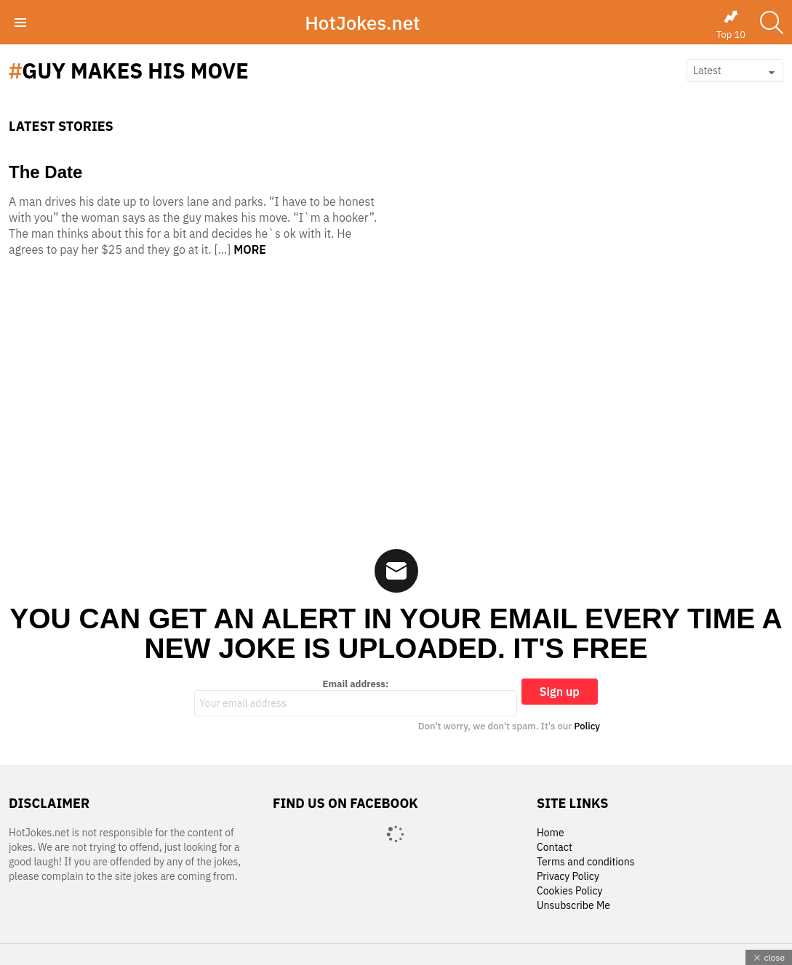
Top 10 (730, 24)
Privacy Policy (568, 876)
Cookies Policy (569, 891)
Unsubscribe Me (573, 906)
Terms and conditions (586, 862)
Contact (554, 847)
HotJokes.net (362, 22)
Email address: (355, 697)
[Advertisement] (396, 407)
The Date (45, 172)
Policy (587, 726)
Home (550, 833)
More (249, 249)
